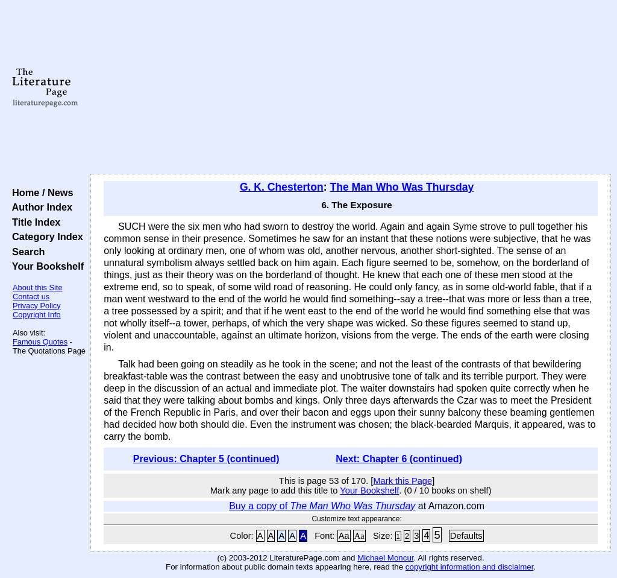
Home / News (40, 192)
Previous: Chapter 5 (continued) (206, 459)
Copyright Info (37, 314)
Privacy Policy (37, 305)
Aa (344, 536)
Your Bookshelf (45, 266)
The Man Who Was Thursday (402, 187)
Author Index (39, 207)
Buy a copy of (322, 506)
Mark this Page (402, 481)
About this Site (38, 287)
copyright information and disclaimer (470, 566)
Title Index (33, 222)
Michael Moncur (385, 557)
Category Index (45, 236)
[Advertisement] (350, 87)
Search (26, 251)
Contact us (31, 296)
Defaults (466, 536)
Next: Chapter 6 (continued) (399, 459)
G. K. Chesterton (282, 187)
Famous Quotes (40, 341)
